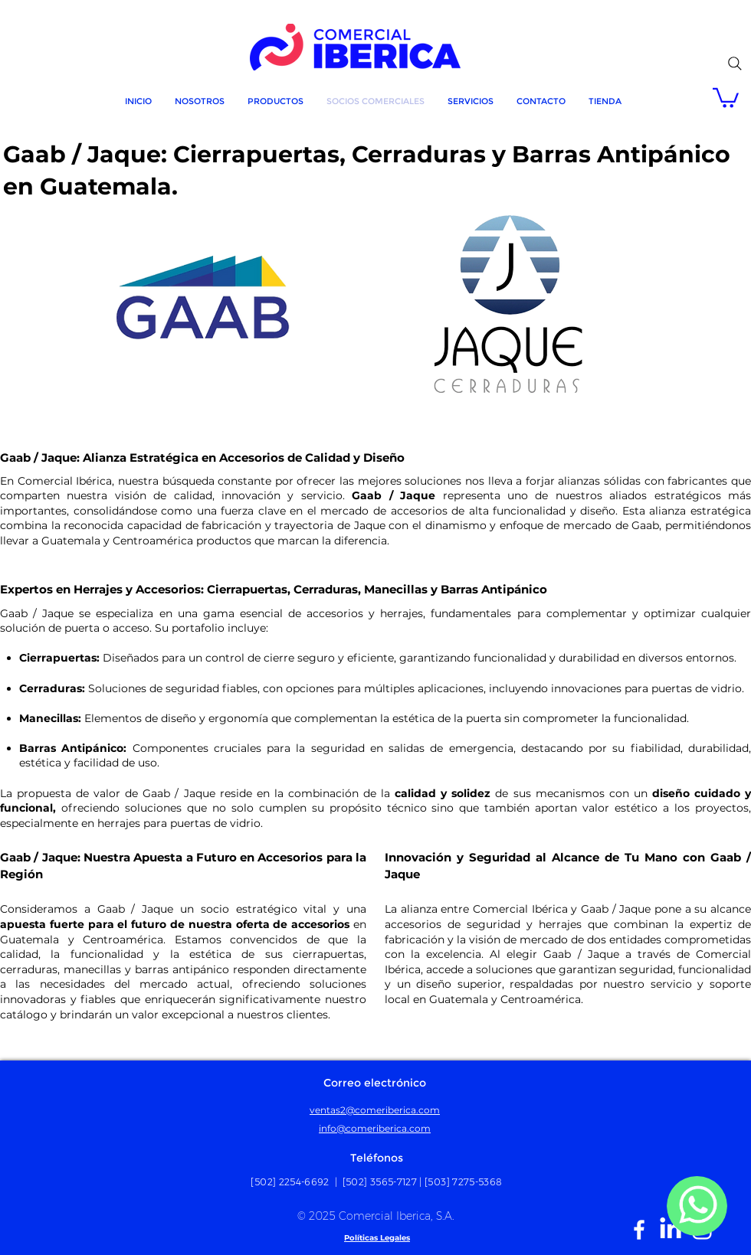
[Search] (735, 63)
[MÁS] (697, 1206)
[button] (726, 97)
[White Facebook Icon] (639, 1230)
